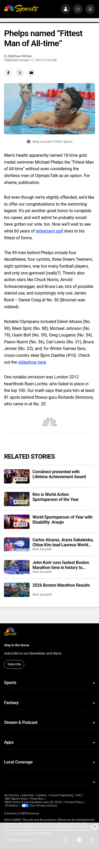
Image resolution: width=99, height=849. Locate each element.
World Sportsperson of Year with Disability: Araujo (62, 520)
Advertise (28, 795)
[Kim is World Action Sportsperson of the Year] (16, 499)
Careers (42, 795)
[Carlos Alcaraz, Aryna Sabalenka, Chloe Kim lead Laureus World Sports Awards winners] (16, 544)
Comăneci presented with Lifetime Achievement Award (59, 474)
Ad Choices (11, 795)
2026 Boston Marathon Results (61, 585)
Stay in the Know (16, 645)
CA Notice (11, 805)
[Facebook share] (8, 73)
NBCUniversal (30, 813)
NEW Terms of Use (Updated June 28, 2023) (33, 802)
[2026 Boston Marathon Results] (16, 590)
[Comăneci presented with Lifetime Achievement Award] (16, 476)
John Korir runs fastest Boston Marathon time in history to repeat (60, 565)
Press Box (36, 798)
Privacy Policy (74, 802)
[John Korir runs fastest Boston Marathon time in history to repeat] (16, 567)
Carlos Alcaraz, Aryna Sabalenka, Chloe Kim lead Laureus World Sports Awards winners (62, 542)
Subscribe (14, 664)
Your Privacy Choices (43, 805)
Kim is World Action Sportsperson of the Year (55, 497)
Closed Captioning (61, 795)
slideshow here (32, 362)
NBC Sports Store (16, 798)
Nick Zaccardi (42, 549)
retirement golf (49, 231)
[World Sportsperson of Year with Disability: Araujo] (16, 522)
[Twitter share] (20, 73)
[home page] (21, 9)
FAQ (78, 795)
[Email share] (31, 73)
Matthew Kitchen (20, 56)
